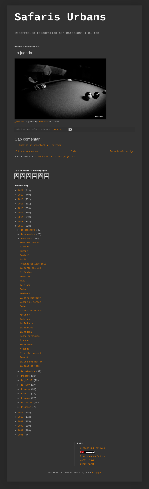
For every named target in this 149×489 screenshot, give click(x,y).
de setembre (28, 371)
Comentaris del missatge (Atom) (55, 156)
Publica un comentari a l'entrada (40, 145)
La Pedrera (26, 323)
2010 (21, 417)
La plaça (25, 285)
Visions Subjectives (92, 448)
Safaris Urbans (60, 17)
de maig (26, 389)
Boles (23, 306)
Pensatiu (25, 276)
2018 (21, 199)
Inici (74, 151)
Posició (24, 255)
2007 (21, 430)
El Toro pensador (30, 298)
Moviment (25, 293)
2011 (21, 412)
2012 (21, 226)
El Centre (26, 272)
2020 (21, 190)
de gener (26, 407)
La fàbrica (26, 328)
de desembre (28, 230)
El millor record (30, 353)
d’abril (26, 394)
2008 (21, 426)
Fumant (24, 251)
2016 (21, 208)
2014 (21, 217)
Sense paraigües (30, 336)
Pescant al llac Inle (33, 264)
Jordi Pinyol (88, 460)
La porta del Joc (30, 268)
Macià (23, 259)
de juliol (27, 380)
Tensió (24, 357)
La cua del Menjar (31, 362)
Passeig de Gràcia (31, 310)
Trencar (24, 340)
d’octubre (27, 239)
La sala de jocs (30, 366)
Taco (22, 281)
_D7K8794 (19, 122)
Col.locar (26, 319)
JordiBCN (43, 122)
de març (26, 398)
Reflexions (26, 345)
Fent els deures (30, 242)
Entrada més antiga (122, 151)
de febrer (27, 402)
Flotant (24, 247)
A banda (24, 349)
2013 (21, 221)
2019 (21, 195)
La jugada (26, 332)
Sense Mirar (87, 464)
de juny (26, 385)
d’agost (26, 376)
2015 (21, 213)
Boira (23, 289)
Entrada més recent (27, 151)
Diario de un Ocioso (92, 456)
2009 (21, 421)
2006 (21, 435)
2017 (21, 204)
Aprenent (25, 315)
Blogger (96, 473)
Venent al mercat (30, 302)
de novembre (28, 234)
